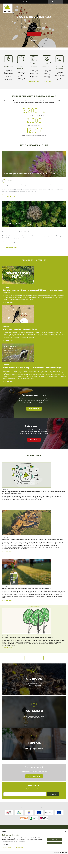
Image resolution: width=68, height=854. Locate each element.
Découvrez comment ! (11, 247)
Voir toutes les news (34, 658)
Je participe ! (34, 34)
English (5, 831)
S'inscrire (53, 794)
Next (67, 26)
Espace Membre (56, 1)
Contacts (28, 1)
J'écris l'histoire (10, 196)
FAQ (23, 1)
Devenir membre (34, 408)
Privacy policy (19, 847)
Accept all (54, 839)
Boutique (44, 1)
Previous (1, 26)
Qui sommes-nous (15, 1)
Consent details (7, 847)
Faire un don (34, 440)
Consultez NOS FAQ (34, 776)
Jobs (33, 1)
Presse (38, 1)
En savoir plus (8, 302)
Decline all (54, 843)
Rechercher (66, 1)
